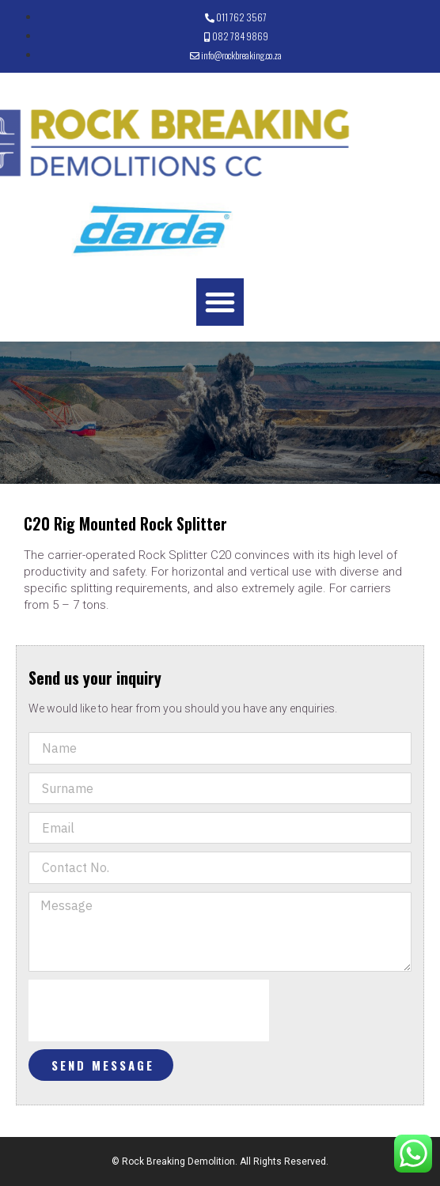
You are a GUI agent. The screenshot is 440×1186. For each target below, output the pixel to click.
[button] (220, 302)
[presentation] (148, 1010)
